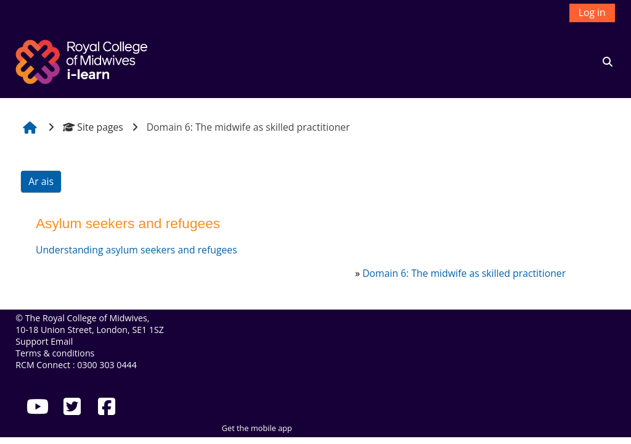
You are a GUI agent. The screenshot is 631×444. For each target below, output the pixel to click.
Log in (592, 12)
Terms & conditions (54, 353)
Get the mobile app (257, 428)
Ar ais (41, 181)
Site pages (93, 127)
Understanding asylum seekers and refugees (136, 250)
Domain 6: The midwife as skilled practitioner (464, 273)
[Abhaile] (83, 60)
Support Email (44, 341)
